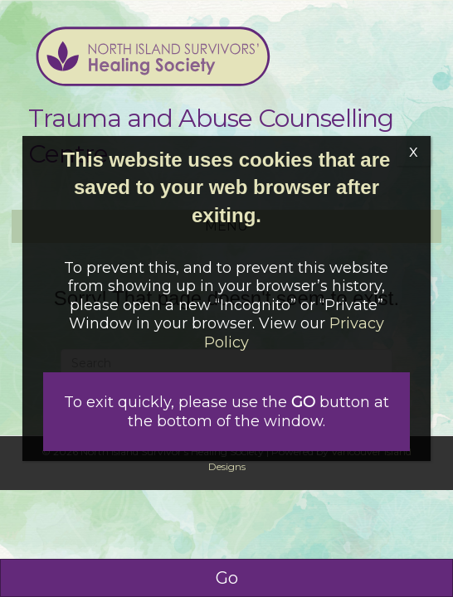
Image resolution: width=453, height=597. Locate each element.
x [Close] (413, 151)
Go (227, 578)
